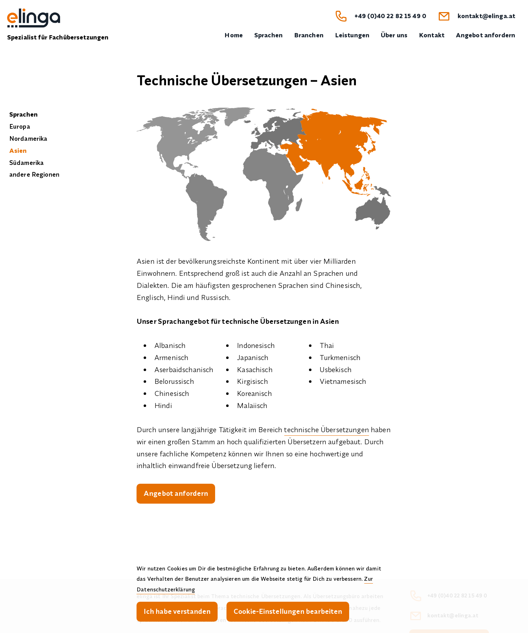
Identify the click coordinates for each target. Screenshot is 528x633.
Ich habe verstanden (177, 611)
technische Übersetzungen (326, 429)
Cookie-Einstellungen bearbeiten (288, 611)
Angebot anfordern (176, 493)
